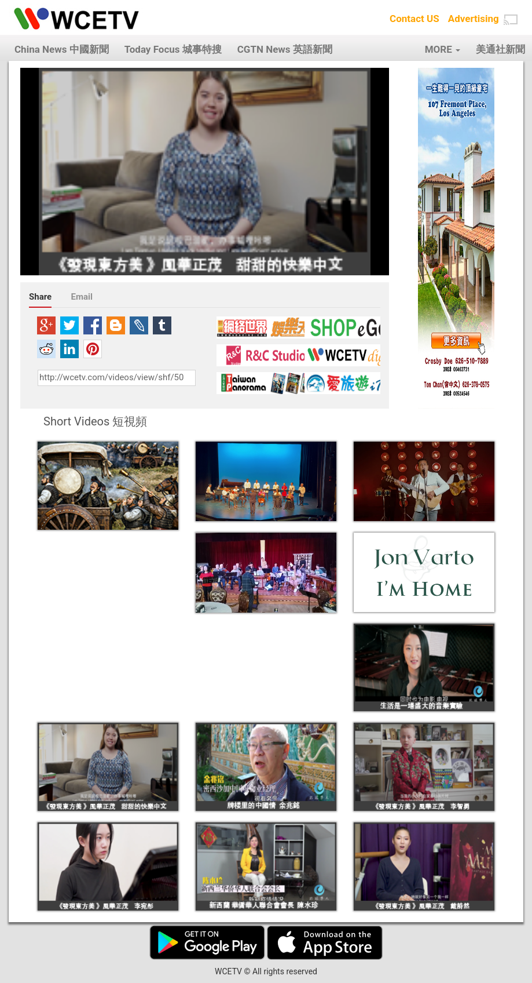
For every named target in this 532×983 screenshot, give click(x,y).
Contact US (414, 18)
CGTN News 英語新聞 (284, 49)
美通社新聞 (500, 49)
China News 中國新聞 (61, 49)
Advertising (473, 18)
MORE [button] (442, 49)
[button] (510, 19)
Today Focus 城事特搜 (173, 49)
